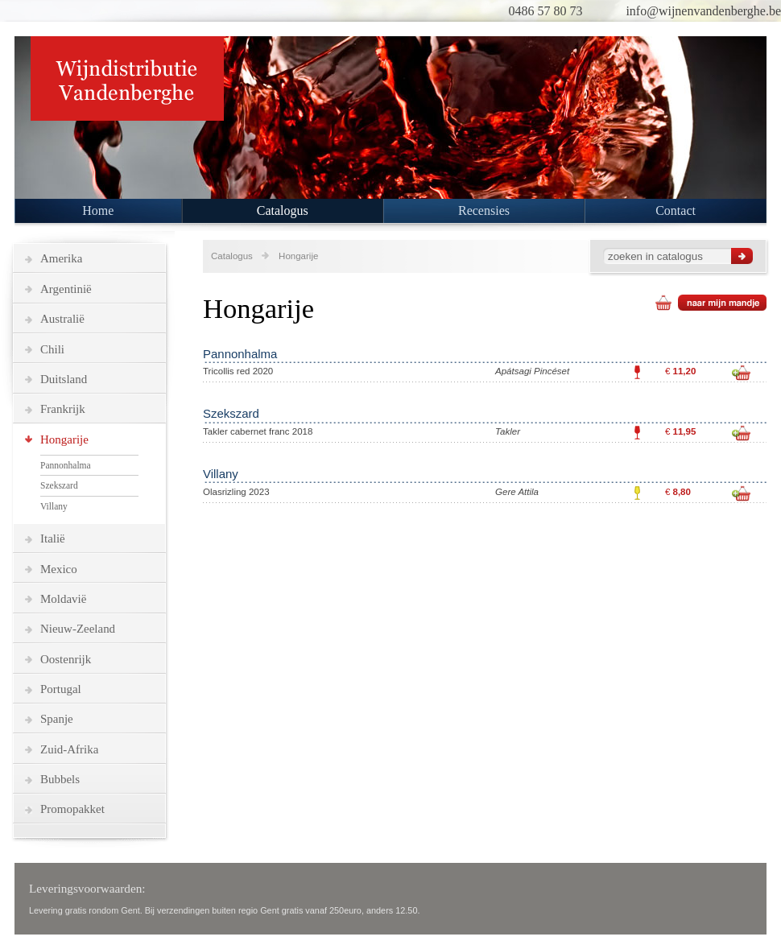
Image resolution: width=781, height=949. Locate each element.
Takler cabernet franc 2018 (257, 431)
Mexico (58, 569)
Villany (54, 506)
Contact (675, 210)
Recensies (484, 210)
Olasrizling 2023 (236, 492)
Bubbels (60, 779)
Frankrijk (62, 408)
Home (98, 210)
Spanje (56, 718)
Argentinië (66, 289)
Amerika (61, 258)
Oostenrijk (65, 659)
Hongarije (64, 439)
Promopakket (72, 809)
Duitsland (63, 379)
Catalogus (282, 210)
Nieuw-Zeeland (77, 628)
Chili (52, 349)
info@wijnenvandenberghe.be (703, 11)
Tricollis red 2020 (238, 371)
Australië (62, 318)
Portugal (60, 689)
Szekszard (59, 485)
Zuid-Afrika (69, 749)
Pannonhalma (65, 465)
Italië (52, 538)
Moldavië (63, 598)
